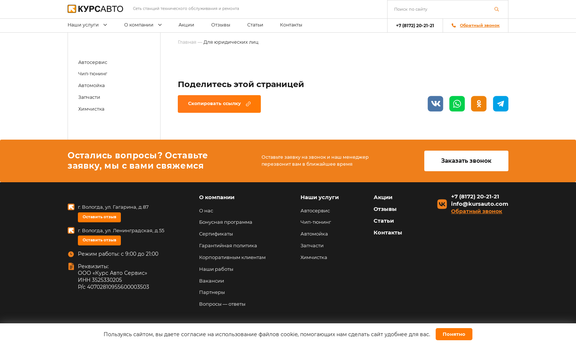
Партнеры (212, 292)
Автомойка (91, 85)
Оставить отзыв (99, 217)
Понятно (454, 334)
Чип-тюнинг (92, 73)
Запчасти (89, 97)
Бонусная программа (225, 222)
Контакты (291, 25)
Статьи (255, 25)
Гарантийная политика (228, 245)
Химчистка (91, 109)
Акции (186, 25)
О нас (206, 210)
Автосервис (92, 62)
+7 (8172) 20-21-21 (415, 25)
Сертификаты (216, 234)
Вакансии (211, 281)
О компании (143, 25)
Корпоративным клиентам (232, 257)
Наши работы (216, 269)
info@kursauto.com (479, 204)
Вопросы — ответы (222, 304)
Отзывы (220, 25)
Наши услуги (87, 25)
